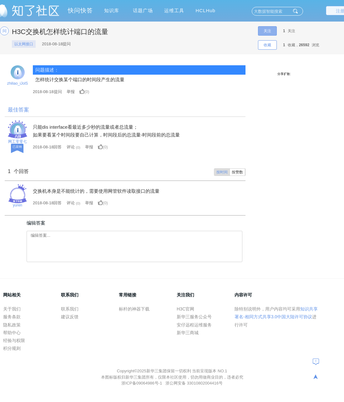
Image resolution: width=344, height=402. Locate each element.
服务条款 (12, 316)
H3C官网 (185, 308)
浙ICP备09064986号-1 (142, 383)
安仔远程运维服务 (194, 324)
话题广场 (143, 10)
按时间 (222, 172)
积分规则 (12, 348)
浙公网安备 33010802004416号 (194, 383)
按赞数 (237, 172)
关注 (267, 31)
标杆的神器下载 (134, 308)
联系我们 (69, 308)
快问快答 (80, 10)
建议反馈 (69, 316)
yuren (17, 205)
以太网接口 (23, 44)
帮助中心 (12, 332)
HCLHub (205, 10)
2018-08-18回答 (47, 147)
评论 (71, 147)
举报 (71, 91)
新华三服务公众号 (194, 316)
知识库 (111, 10)
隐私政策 (12, 324)
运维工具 (174, 10)
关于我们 (12, 308)
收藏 (267, 45)
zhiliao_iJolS (17, 83)
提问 (47, 91)
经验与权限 (14, 340)
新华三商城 (188, 332)
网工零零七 (17, 141)
